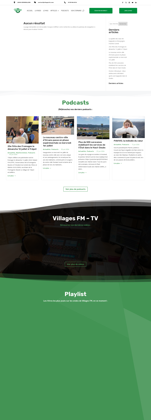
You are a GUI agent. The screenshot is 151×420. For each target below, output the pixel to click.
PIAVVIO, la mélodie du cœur (128, 140)
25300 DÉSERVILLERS (23, 2)
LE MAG (45, 11)
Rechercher (122, 24)
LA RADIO (38, 11)
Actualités (11, 153)
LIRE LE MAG (128, 10)
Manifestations (21, 153)
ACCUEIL (30, 11)
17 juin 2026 (135, 144)
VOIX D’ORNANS (76, 11)
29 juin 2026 (100, 151)
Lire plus (12, 176)
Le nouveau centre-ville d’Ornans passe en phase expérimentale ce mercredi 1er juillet (57, 141)
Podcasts (31, 153)
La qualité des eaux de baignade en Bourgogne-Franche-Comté (117, 41)
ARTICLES (53, 11)
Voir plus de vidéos (75, 264)
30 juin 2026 (13, 154)
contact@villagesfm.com (46, 2)
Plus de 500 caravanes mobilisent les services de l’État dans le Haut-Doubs (117, 65)
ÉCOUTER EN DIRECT (101, 10)
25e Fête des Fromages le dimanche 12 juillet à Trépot (22, 147)
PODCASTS (65, 11)
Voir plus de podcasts (75, 189)
